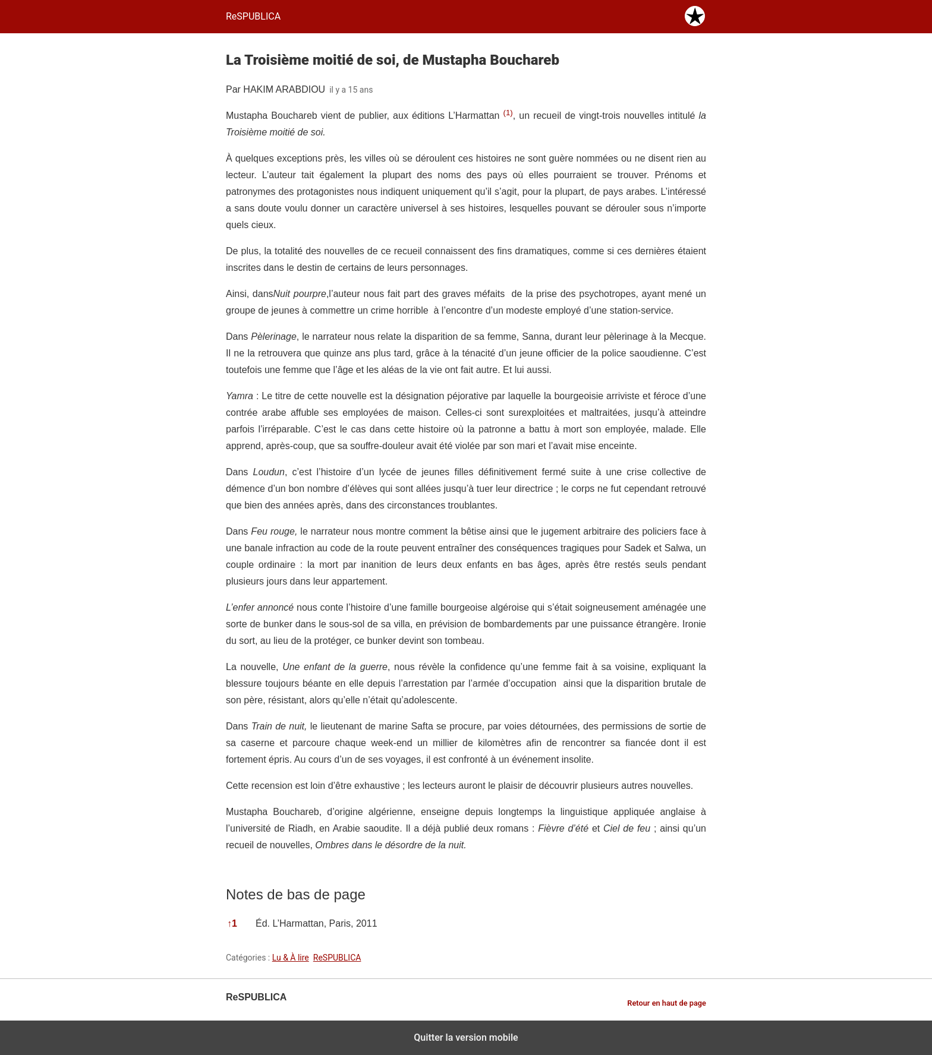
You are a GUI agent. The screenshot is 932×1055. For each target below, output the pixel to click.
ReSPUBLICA (337, 957)
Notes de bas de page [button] (296, 894)
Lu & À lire (290, 957)
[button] (507, 115)
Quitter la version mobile (466, 1037)
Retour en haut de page (666, 1003)
